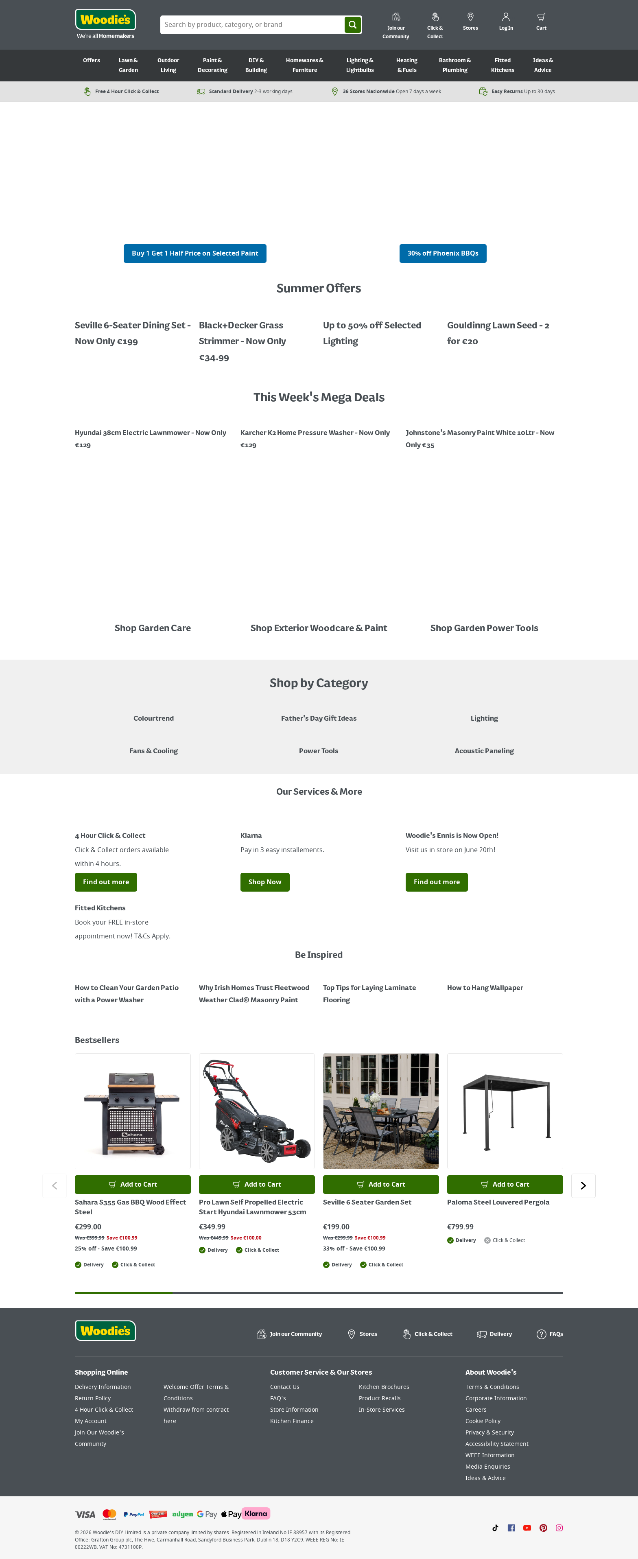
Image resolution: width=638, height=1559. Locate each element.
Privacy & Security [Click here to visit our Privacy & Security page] (489, 1432)
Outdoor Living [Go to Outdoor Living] (168, 65)
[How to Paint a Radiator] (257, 988)
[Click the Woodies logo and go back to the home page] (105, 25)
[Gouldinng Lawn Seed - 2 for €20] (505, 328)
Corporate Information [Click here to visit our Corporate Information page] (496, 1398)
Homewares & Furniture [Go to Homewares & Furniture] (304, 65)
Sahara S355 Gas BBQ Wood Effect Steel (130, 1208)
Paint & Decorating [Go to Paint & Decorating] (212, 65)
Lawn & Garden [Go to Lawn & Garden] (128, 65)
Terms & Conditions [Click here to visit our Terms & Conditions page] (492, 1387)
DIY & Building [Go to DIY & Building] (256, 65)
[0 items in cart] (541, 22)
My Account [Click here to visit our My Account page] (91, 1421)
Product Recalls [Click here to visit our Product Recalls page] (380, 1398)
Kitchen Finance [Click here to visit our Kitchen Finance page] (292, 1421)
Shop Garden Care (153, 628)
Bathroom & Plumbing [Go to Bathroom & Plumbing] (455, 65)
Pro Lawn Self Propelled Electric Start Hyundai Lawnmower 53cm (252, 1208)
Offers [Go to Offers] (91, 60)
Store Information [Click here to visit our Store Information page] (294, 1410)
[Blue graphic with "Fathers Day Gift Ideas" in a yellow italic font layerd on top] (319, 713)
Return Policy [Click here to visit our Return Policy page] (93, 1398)
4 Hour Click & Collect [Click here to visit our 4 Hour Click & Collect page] (104, 1410)
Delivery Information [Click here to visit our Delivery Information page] (103, 1387)
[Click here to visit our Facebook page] (511, 1528)
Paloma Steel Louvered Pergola (498, 1203)
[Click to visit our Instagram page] (559, 1528)
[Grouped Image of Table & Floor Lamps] (484, 713)
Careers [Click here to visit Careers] (476, 1410)
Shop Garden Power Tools (484, 628)
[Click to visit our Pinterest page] (543, 1528)
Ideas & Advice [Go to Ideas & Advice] (543, 65)
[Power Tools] (319, 745)
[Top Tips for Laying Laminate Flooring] (381, 988)
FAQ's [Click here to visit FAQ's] (278, 1398)
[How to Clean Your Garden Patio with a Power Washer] (133, 988)
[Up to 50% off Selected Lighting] (133, 328)
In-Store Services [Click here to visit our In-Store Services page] (382, 1410)
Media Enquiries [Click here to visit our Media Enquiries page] (487, 1467)
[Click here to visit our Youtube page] (527, 1528)
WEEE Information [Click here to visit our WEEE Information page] (490, 1455)
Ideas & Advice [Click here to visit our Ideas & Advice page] (485, 1478)
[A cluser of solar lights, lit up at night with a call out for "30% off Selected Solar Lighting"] (195, 238)
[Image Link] (153, 433)
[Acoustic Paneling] (484, 745)
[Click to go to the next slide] (583, 1186)
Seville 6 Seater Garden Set (367, 1203)
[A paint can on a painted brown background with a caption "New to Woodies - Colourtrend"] (153, 713)
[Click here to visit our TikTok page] (495, 1528)
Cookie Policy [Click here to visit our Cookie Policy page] (482, 1421)
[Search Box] (261, 24)
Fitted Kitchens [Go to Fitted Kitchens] (502, 65)
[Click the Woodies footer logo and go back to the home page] (105, 1336)
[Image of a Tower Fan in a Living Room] (153, 745)
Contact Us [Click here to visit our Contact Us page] (284, 1387)
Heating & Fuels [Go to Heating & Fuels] (406, 65)
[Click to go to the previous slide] (54, 1186)
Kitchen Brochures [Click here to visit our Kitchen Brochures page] (384, 1387)
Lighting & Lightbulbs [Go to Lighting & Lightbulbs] (360, 65)
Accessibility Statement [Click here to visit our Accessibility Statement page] (497, 1444)
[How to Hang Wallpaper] (505, 982)
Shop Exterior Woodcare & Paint (319, 628)
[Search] (352, 24)
